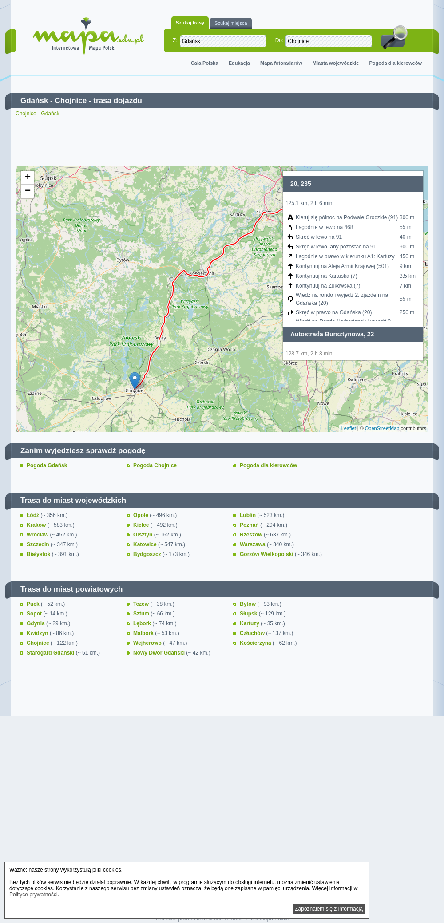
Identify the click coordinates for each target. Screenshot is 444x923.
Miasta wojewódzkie (336, 63)
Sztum (142, 614)
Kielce (142, 525)
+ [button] (28, 177)
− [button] (28, 191)
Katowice (145, 544)
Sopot (35, 614)
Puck (34, 604)
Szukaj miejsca (230, 23)
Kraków (37, 525)
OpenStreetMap (382, 428)
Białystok (39, 554)
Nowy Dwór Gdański (159, 653)
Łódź (33, 515)
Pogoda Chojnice (155, 465)
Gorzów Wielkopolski (267, 554)
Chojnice (71, 100)
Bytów (248, 604)
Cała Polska (204, 63)
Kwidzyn (38, 633)
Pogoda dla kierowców (395, 63)
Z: (175, 40)
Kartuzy (250, 623)
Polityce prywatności (33, 894)
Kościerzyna (256, 643)
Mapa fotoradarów (281, 63)
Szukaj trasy (190, 22)
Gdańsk (34, 100)
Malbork (144, 633)
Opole (141, 515)
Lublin (248, 515)
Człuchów (253, 633)
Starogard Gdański (51, 653)
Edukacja (239, 63)
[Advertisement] (222, 141)
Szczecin (39, 544)
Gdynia (36, 623)
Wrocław (38, 535)
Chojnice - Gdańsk (37, 113)
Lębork (142, 623)
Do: (279, 40)
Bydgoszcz (148, 554)
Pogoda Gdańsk (47, 465)
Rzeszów (252, 535)
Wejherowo (148, 643)
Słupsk (249, 614)
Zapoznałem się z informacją (329, 909)
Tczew (141, 604)
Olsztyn (143, 535)
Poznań (250, 525)
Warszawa (253, 544)
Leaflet (348, 428)
